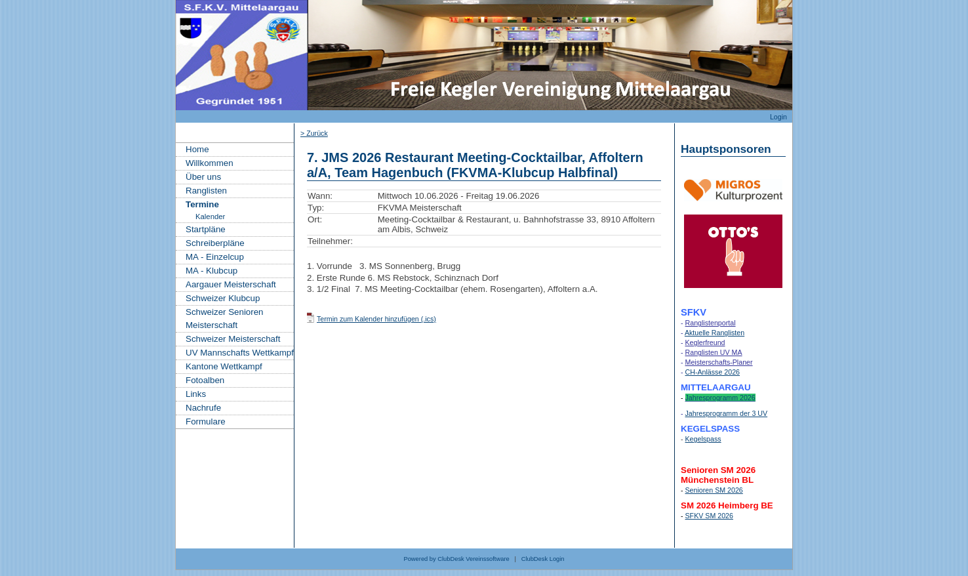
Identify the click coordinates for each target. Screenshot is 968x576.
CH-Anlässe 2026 (712, 372)
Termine (202, 204)
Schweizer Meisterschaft (233, 339)
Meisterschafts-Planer (719, 362)
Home (197, 149)
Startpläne (206, 229)
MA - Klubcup (211, 271)
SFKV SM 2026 (709, 516)
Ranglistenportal (710, 323)
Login (778, 117)
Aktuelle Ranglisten (714, 333)
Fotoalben (205, 380)
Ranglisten (206, 190)
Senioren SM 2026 (714, 490)
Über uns (203, 177)
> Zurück (314, 133)
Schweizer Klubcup (223, 298)
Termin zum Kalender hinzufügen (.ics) (376, 319)
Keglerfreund (705, 342)
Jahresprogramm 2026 (720, 397)
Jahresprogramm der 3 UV (726, 413)
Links (196, 394)
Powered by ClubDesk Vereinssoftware (456, 559)
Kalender (210, 216)
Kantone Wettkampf (224, 366)
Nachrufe (203, 408)
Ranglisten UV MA (713, 352)
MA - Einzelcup (215, 257)
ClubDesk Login (543, 559)
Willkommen (209, 163)
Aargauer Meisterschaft (231, 284)
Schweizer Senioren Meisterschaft (225, 318)
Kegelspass (703, 439)
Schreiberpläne (215, 243)
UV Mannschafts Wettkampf (240, 353)
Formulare (206, 421)
